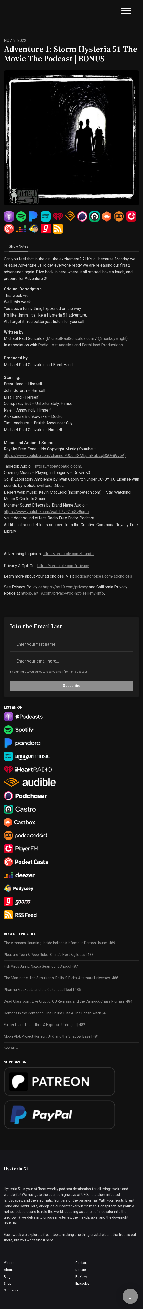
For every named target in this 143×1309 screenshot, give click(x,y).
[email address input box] (71, 661)
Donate (80, 1270)
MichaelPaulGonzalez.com (70, 338)
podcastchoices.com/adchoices (103, 576)
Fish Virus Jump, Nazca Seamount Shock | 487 (41, 966)
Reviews (81, 1277)
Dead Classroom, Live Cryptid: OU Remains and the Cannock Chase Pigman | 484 (68, 1001)
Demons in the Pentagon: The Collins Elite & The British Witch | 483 (57, 1013)
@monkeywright (112, 338)
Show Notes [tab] (18, 246)
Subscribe (71, 686)
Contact (81, 1263)
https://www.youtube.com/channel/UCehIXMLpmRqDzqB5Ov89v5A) (65, 455)
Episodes (82, 1283)
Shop (7, 1283)
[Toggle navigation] (126, 12)
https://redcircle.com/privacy (63, 565)
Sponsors (11, 1290)
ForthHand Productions (102, 345)
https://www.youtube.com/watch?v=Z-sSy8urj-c (46, 511)
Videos (9, 1263)
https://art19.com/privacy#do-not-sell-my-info (62, 593)
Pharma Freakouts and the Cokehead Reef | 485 (42, 990)
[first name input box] (71, 644)
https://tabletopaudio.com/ (59, 466)
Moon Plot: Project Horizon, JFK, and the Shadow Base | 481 (51, 1036)
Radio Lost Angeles (55, 345)
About (8, 1270)
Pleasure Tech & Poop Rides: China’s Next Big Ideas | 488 (49, 955)
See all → (11, 1048)
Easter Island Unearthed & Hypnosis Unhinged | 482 (44, 1025)
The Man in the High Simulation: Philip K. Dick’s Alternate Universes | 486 (61, 978)
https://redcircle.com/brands (68, 553)
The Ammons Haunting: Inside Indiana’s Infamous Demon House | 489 (59, 943)
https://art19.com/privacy (65, 587)
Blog (7, 1277)
